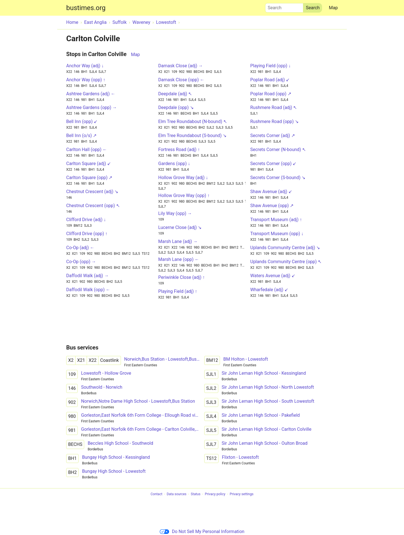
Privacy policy (215, 494)
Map (333, 7)
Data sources (176, 494)
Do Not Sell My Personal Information (202, 531)
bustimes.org (85, 8)
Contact (156, 494)
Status (195, 494)
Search (284, 6)
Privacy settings (242, 494)
